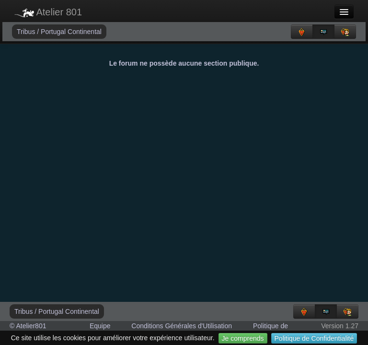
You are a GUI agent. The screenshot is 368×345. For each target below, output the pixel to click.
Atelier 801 (48, 12)
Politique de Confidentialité (314, 338)
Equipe (100, 326)
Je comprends (243, 338)
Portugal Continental (71, 31)
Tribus (27, 31)
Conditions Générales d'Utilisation (181, 326)
